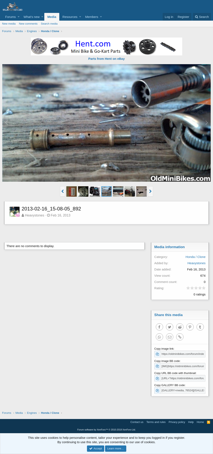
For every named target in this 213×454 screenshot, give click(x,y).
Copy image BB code (167, 361)
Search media (49, 23)
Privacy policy (177, 422)
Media (51, 17)
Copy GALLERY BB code (169, 385)
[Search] (202, 17)
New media (9, 23)
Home (200, 422)
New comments (28, 23)
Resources (69, 17)
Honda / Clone (196, 257)
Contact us (136, 422)
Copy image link (164, 348)
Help (191, 422)
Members (91, 17)
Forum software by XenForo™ (106, 429)
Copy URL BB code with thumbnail (175, 373)
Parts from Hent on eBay (106, 58)
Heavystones (34, 215)
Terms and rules (156, 422)
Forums (10, 17)
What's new (32, 17)
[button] (19, 17)
